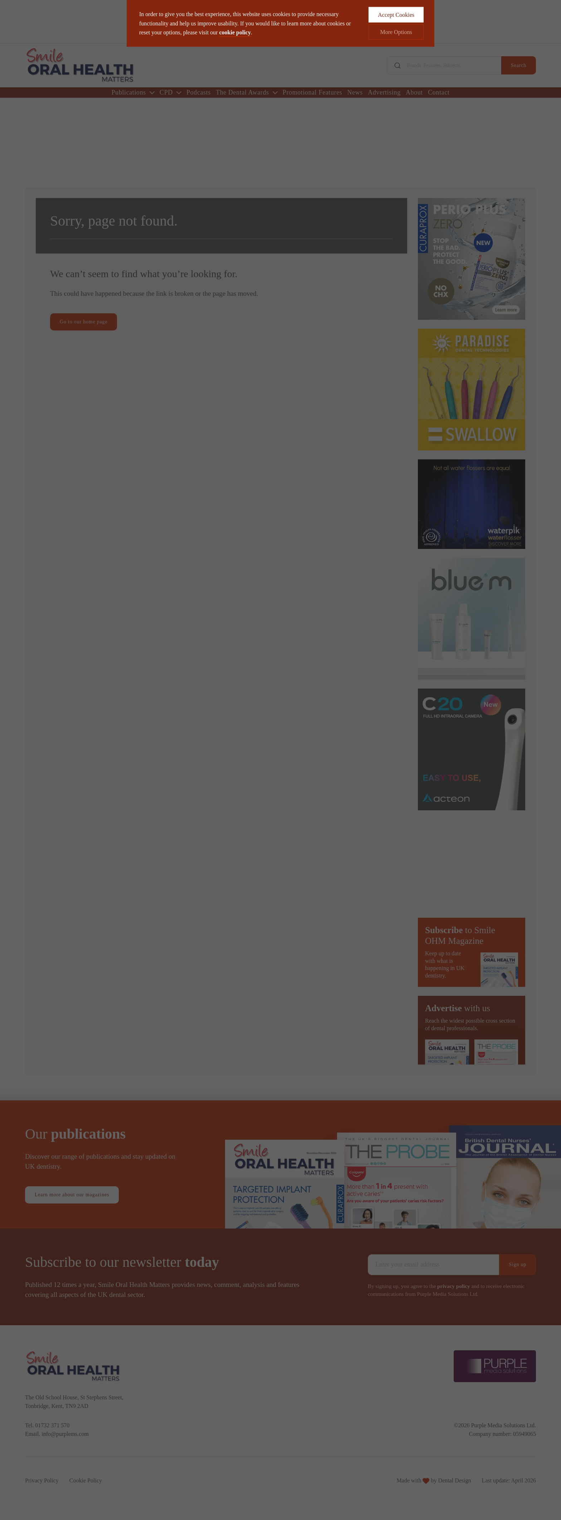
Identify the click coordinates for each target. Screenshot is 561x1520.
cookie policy (235, 20)
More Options (396, 19)
